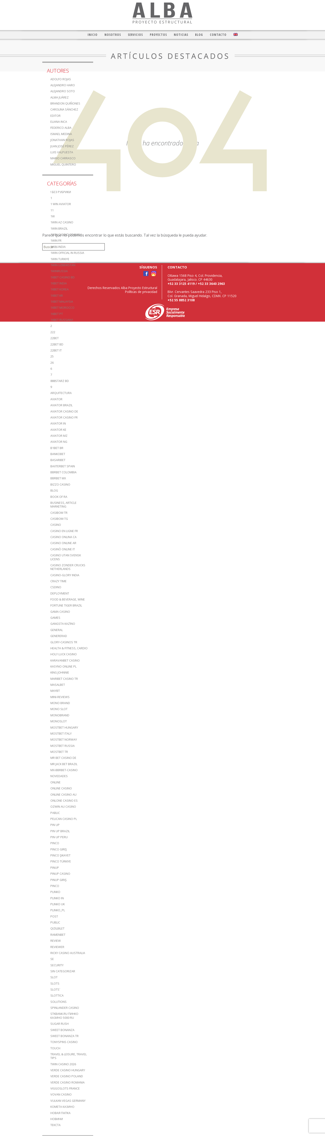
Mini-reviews (60, 697)
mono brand (60, 703)
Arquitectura (61, 393)
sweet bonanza (62, 1030)
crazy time (58, 581)
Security (57, 965)
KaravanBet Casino (65, 660)
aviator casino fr (64, 417)
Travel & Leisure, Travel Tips (68, 1056)
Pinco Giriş (58, 849)
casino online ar (63, 543)
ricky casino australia (67, 953)
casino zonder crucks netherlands (67, 567)
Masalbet (57, 685)
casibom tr (58, 513)
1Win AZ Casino (61, 222)
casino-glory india (64, 575)
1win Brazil (59, 229)
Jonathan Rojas (62, 140)
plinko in (57, 898)
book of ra (58, 497)
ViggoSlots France (65, 1088)
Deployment (59, 593)
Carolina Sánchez (64, 109)
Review (55, 941)
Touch (55, 1048)
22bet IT (56, 350)
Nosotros (112, 34)
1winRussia (59, 271)
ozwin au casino (63, 807)
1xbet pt (56, 314)
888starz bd (59, 381)
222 (52, 332)
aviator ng (58, 442)
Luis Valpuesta (61, 152)
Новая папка (60, 1113)
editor (55, 116)
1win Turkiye (59, 259)
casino (55, 525)
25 (52, 356)
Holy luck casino (63, 654)
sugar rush (59, 1024)
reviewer (57, 947)
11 (52, 210)
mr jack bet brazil (63, 764)
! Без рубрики (60, 192)
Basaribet (57, 460)
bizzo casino (60, 484)
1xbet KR (56, 296)
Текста (55, 1125)
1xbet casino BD (62, 277)
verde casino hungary (67, 1070)
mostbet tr (59, 752)
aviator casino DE (64, 411)
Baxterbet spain (62, 466)
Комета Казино (62, 1107)
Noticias (181, 34)
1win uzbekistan (62, 265)
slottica (57, 995)
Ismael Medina (61, 134)
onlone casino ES (64, 801)
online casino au (63, 795)
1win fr (55, 241)
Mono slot (58, 709)
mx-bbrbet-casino (64, 770)
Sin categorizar (62, 971)
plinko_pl (57, 910)
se (52, 959)
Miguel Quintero (63, 164)
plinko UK (57, 904)
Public (55, 922)
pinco (54, 843)
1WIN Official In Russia (67, 253)
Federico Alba (60, 128)
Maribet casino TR (64, 679)
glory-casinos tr (63, 642)
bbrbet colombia (63, 472)
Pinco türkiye (60, 861)
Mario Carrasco (63, 158)
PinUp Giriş (58, 880)
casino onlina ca (63, 537)
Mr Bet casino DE (63, 758)
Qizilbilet (57, 928)
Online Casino (61, 788)
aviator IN (58, 423)
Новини (56, 1119)
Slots (54, 983)
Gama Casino (60, 612)
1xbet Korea (59, 289)
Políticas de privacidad (141, 291)
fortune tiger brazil (66, 605)
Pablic (55, 813)
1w (52, 216)
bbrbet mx (58, 478)
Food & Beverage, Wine (67, 599)
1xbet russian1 (61, 320)
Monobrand (59, 715)
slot (54, 977)
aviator (56, 399)
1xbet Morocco (62, 308)
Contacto (218, 34)
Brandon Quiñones (65, 103)
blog (54, 491)
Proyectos (158, 34)
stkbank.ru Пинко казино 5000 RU (64, 1015)
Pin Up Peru (59, 837)
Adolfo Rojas (60, 79)
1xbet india (58, 283)
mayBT (55, 691)
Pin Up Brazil (60, 831)
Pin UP (55, 825)
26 (52, 363)
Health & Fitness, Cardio (69, 648)
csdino (55, 587)
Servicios (135, 34)
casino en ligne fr (64, 531)
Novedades (59, 776)
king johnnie (59, 672)
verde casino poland (66, 1076)
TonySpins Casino (64, 1042)
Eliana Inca (58, 122)
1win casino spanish (66, 235)
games (55, 618)
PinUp (54, 868)
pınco (54, 886)
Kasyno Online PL (63, 666)
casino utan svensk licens (65, 557)
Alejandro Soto (62, 91)
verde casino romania (67, 1082)
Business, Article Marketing (63, 504)
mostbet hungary (64, 728)
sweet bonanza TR (64, 1036)
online (55, 782)
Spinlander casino (64, 1008)
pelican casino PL (63, 819)
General (56, 630)
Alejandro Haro (62, 85)
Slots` (55, 989)
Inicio (93, 34)
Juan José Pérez (62, 146)
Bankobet (57, 454)
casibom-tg (59, 519)
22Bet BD (56, 344)
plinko (55, 892)
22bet (54, 338)
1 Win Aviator (60, 204)
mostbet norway (63, 740)
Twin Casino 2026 (63, 1064)
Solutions (58, 1002)
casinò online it (62, 549)
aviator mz (58, 436)
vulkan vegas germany (68, 1101)
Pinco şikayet (60, 855)
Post (54, 916)
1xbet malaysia (61, 302)
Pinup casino (60, 874)
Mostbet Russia (62, 746)
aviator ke (58, 430)
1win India (58, 247)
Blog (199, 34)
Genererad (58, 636)
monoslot (58, 721)
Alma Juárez (59, 97)
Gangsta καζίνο (62, 624)
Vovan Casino (61, 1094)
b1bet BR (56, 448)
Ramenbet (57, 935)
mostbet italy (61, 734)
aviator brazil (61, 405)
